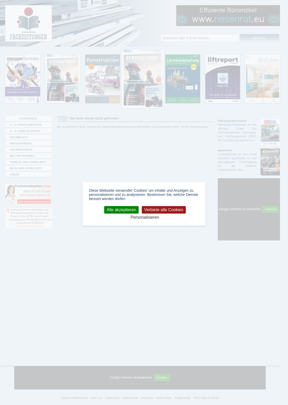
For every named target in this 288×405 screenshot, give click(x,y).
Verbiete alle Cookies (163, 210)
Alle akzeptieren (121, 210)
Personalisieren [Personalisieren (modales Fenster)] (145, 217)
